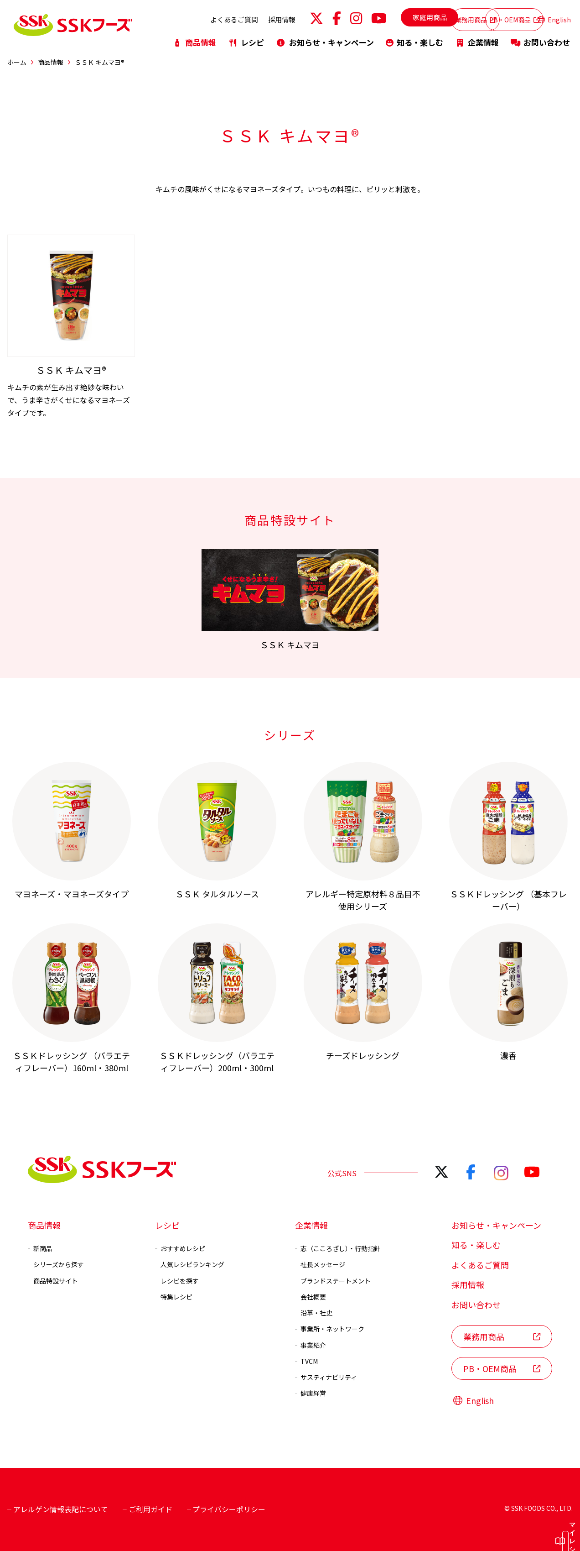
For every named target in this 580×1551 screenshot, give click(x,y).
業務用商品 (423, 17)
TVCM (306, 1361)
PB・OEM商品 (491, 17)
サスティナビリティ (326, 1377)
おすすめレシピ (180, 1248)
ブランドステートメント (333, 1280)
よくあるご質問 (184, 17)
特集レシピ (173, 1296)
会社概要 (310, 1296)
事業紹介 (310, 1344)
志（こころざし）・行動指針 (337, 1248)
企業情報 (477, 37)
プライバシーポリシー (226, 1509)
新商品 (40, 1248)
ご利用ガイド (147, 1509)
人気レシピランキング (189, 1264)
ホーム (16, 62)
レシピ (246, 37)
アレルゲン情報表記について (57, 1509)
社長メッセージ (320, 1264)
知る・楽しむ (414, 37)
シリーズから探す (56, 1264)
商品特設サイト (53, 1280)
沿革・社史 (313, 1312)
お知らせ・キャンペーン (324, 37)
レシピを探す (177, 1280)
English (554, 17)
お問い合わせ (540, 37)
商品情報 (194, 37)
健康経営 (310, 1393)
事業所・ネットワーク (329, 1328)
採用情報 (231, 17)
